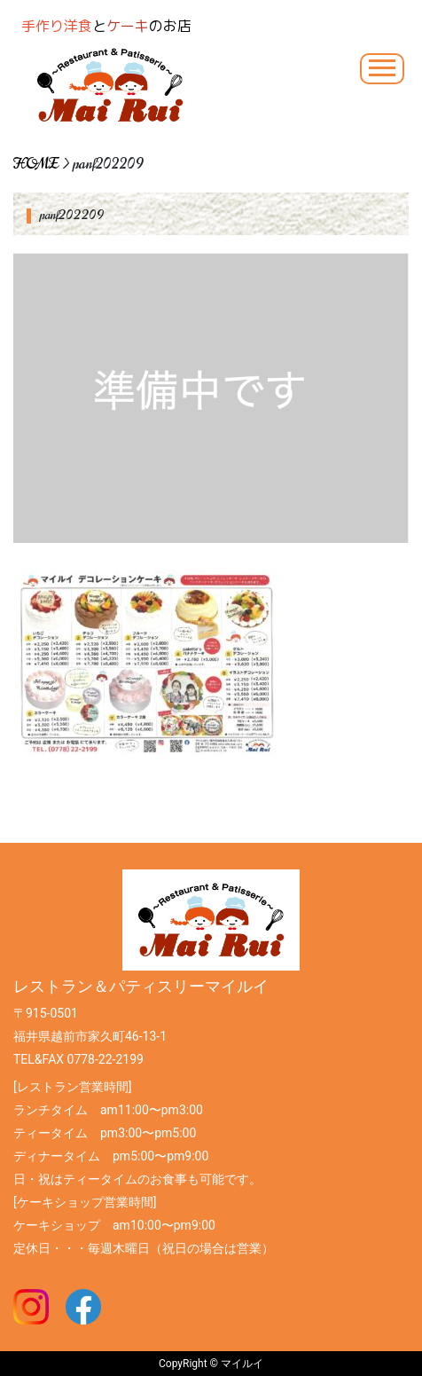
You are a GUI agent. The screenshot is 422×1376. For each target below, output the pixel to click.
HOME (36, 164)
